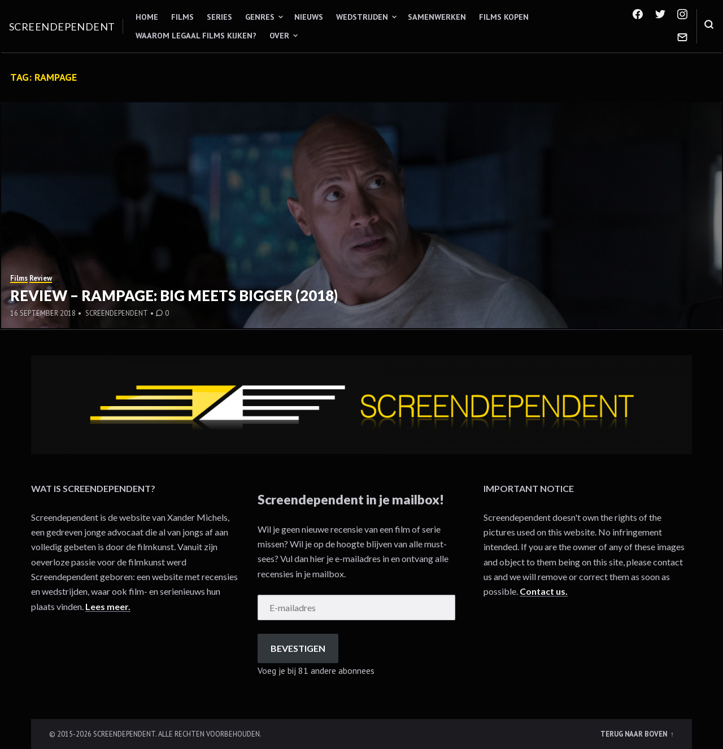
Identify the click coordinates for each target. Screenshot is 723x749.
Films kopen (504, 17)
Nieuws (308, 17)
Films (182, 17)
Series (219, 17)
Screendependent (62, 26)
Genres (260, 17)
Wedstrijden (362, 17)
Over (279, 36)
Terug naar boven (634, 733)
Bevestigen (298, 648)
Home (147, 17)
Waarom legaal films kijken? (196, 36)
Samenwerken (437, 17)
